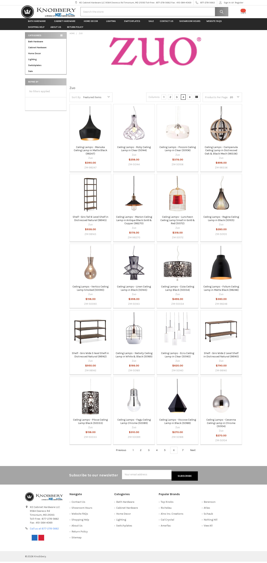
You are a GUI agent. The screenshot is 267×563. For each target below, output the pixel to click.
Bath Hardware (38, 24)
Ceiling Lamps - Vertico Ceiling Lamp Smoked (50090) (90, 291)
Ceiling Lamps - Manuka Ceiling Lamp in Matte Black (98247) (90, 153)
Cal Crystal (167, 521)
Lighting (112, 24)
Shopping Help (36, 30)
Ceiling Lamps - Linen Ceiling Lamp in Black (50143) (134, 291)
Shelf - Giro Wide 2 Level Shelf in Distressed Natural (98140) (221, 358)
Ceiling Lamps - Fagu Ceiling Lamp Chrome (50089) (134, 424)
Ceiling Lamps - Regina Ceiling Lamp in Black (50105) (221, 221)
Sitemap (77, 538)
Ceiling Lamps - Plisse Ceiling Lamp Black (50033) (90, 424)
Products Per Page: (216, 100)
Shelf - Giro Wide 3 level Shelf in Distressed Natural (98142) (90, 358)
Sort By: (76, 100)
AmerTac (166, 527)
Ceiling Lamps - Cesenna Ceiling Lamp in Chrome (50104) (221, 426)
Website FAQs (214, 24)
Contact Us (166, 24)
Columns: (154, 100)
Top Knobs (167, 503)
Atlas (207, 509)
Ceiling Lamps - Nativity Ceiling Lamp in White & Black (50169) (134, 358)
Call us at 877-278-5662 (44, 529)
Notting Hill (210, 521)
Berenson (209, 503)
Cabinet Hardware (66, 24)
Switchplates (133, 24)
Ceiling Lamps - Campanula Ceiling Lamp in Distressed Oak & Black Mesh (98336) (221, 153)
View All (208, 527)
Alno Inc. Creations (172, 515)
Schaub (208, 515)
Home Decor (92, 24)
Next (195, 453)
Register (239, 2)
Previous (119, 453)
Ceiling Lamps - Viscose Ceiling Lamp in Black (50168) (177, 424)
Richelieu (166, 509)
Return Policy (75, 30)
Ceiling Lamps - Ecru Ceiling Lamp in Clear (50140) (177, 358)
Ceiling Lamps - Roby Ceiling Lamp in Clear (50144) (134, 151)
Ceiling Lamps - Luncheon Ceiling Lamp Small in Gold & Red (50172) (177, 223)
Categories (34, 38)
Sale (151, 24)
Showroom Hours (189, 24)
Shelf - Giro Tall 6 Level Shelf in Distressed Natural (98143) (90, 221)
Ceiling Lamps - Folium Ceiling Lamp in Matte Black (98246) (221, 291)
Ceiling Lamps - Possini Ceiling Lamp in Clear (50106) (177, 151)
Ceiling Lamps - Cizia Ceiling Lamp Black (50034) (177, 291)
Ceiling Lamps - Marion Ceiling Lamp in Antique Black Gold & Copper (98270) (134, 223)
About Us (55, 30)
